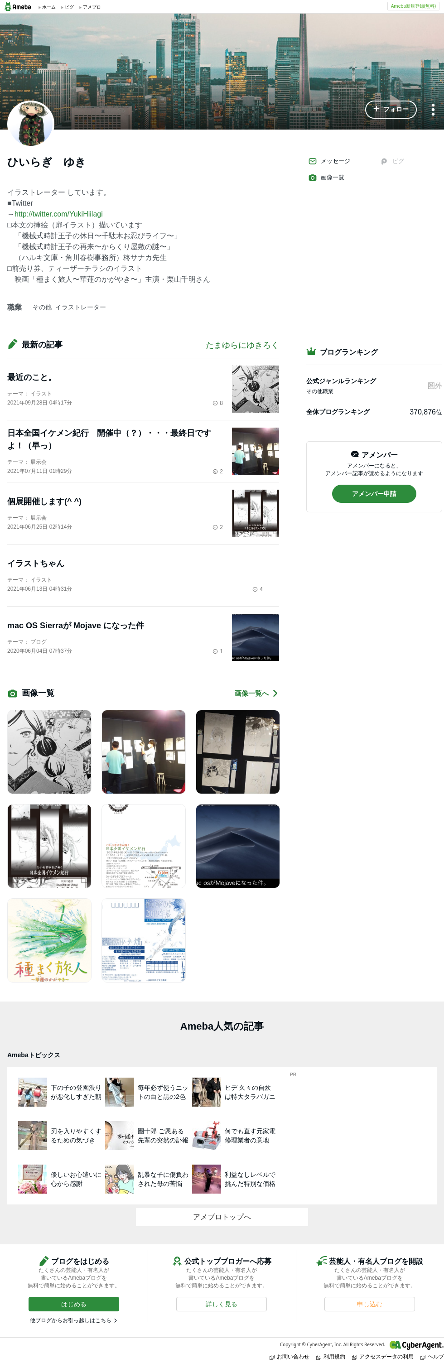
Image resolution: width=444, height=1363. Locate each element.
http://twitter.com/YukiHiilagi (58, 214)
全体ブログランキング (338, 411)
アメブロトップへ (222, 1217)
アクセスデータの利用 (383, 1356)
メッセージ (329, 161)
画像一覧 (326, 177)
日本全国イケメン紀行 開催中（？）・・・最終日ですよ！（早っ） (109, 439)
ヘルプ (432, 1356)
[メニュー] (433, 110)
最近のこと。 (31, 377)
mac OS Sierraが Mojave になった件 (75, 625)
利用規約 (330, 1356)
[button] (391, 110)
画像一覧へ (257, 693)
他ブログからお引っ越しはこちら (70, 1320)
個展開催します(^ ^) (44, 501)
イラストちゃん (35, 563)
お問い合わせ (289, 1356)
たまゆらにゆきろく (242, 345)
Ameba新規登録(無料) (413, 6)
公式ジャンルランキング (341, 381)
